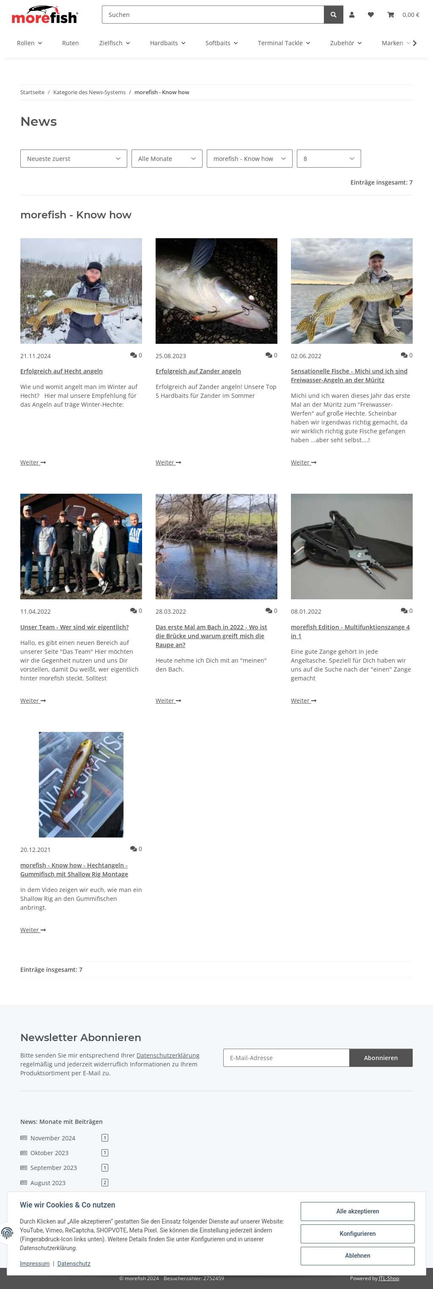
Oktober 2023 (64, 1153)
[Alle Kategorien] (250, 159)
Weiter (33, 462)
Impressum (35, 1263)
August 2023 (64, 1183)
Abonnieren (381, 1058)
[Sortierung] (73, 159)
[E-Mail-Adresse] (286, 1058)
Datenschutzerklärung (168, 1055)
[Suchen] (213, 14)
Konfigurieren (357, 1233)
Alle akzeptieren (356, 1211)
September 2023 (64, 1168)
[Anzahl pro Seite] (329, 159)
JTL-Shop (389, 1278)
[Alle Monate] (167, 159)
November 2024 (64, 1138)
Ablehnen (356, 1255)
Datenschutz (74, 1263)
